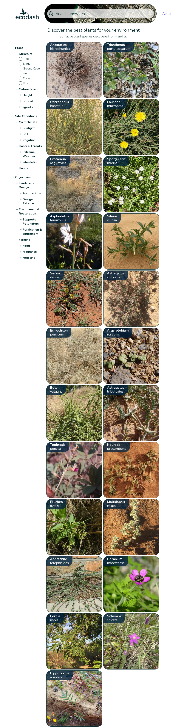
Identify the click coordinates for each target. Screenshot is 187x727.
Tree (26, 59)
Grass (26, 78)
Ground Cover (32, 68)
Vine (26, 83)
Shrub (26, 64)
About (166, 13)
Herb (26, 73)
